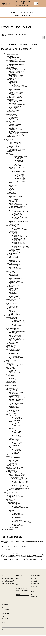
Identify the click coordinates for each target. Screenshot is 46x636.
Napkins (9, 263)
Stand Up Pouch (14, 234)
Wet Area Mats (14, 464)
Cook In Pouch (14, 227)
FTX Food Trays (17, 214)
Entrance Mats (14, 460)
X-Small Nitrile (17, 436)
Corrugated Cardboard (16, 496)
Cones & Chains (14, 350)
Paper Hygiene (11, 367)
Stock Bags (10, 127)
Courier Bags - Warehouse (14, 493)
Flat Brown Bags (14, 277)
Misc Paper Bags (15, 281)
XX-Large (16, 435)
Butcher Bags (14, 109)
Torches (12, 354)
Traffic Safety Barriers (16, 356)
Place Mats (13, 311)
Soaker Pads (13, 231)
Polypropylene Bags (15, 59)
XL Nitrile (15, 434)
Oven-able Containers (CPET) (18, 204)
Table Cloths (13, 313)
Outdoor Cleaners (15, 407)
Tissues (9, 374)
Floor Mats (10, 456)
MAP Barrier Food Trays (20, 217)
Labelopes (13, 510)
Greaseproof (13, 260)
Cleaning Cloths (11, 411)
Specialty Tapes (17, 524)
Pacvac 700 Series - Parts (20, 480)
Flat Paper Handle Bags (16, 278)
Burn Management (18, 320)
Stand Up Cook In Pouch (20, 229)
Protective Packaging (13, 495)
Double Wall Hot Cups (19, 170)
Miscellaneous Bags (15, 90)
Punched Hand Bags (16, 93)
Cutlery (9, 184)
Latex (11, 421)
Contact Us (19, 2)
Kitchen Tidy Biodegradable (17, 70)
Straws (9, 304)
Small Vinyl (16, 452)
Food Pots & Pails (15, 197)
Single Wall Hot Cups (19, 171)
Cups (8, 153)
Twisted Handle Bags (16, 96)
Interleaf (12, 371)
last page (41, 554)
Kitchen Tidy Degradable (17, 71)
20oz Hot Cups (21, 181)
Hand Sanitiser (11, 381)
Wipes (9, 491)
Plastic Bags (10, 99)
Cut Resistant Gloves (16, 335)
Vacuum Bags (14, 296)
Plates (12, 302)
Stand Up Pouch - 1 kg (19, 235)
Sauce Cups (16, 199)
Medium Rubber (17, 442)
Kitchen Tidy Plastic (15, 72)
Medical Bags (11, 136)
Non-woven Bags (15, 120)
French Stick (13, 289)
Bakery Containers (15, 195)
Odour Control (14, 406)
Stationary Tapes (18, 525)
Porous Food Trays (18, 220)
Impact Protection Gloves (17, 339)
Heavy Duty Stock (15, 128)
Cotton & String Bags (16, 115)
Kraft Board (13, 202)
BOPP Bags (10, 152)
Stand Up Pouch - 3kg (19, 241)
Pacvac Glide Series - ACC (20, 481)
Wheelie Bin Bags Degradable (18, 134)
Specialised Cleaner (15, 409)
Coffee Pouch (14, 250)
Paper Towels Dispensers (17, 364)
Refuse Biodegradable (16, 122)
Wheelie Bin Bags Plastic (17, 135)
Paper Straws (14, 306)
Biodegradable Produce (16, 113)
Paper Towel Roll (15, 373)
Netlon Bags (13, 291)
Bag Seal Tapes (11, 138)
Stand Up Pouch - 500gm (20, 242)
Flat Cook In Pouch (18, 228)
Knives (12, 188)
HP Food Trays (17, 216)
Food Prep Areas (18, 403)
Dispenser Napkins (15, 268)
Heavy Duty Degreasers (16, 399)
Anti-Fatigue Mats (15, 457)
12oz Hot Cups (21, 178)
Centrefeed (13, 370)
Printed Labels (14, 527)
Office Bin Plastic (15, 78)
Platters (15, 218)
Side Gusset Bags (15, 252)
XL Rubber (16, 445)
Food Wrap (10, 254)
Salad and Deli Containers (17, 206)
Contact (18, 584)
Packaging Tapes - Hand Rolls (21, 521)
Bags (8, 8)
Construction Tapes (18, 514)
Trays (11, 210)
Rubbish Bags (11, 121)
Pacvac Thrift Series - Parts (20, 486)
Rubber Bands (11, 499)
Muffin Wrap (13, 145)
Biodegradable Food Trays (20, 211)
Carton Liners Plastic (16, 63)
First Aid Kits (13, 318)
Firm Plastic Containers (16, 196)
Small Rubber (17, 441)
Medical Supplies (12, 317)
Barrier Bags (10, 147)
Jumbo (12, 378)
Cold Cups (13, 154)
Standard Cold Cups (18, 166)
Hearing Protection (12, 346)
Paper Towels (11, 368)
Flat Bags (13, 84)
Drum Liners (10, 67)
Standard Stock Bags (16, 129)
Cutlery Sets (13, 185)
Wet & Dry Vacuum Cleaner (17, 489)
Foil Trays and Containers (17, 222)
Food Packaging (19, 8)
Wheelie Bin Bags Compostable (19, 132)
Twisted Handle (14, 285)
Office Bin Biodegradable (17, 75)
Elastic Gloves (14, 416)
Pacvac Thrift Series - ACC (20, 485)
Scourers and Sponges (13, 468)
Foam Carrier (17, 506)
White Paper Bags (18, 88)
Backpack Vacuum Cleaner (17, 474)
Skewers (12, 189)
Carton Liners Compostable (17, 61)
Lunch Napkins (14, 270)
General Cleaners (15, 395)
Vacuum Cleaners (12, 471)
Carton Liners (11, 60)
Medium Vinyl (17, 450)
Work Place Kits (17, 325)
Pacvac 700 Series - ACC (20, 478)
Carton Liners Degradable (17, 64)
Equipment (10, 455)
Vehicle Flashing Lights (16, 357)
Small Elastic (17, 420)
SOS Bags (13, 95)
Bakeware (10, 140)
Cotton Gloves (14, 334)
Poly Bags (13, 292)
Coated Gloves (14, 332)
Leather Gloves (14, 341)
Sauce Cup (20, 160)
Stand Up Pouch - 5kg (19, 243)
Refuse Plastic (14, 125)
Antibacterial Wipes (12, 388)
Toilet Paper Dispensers (16, 366)
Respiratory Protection (13, 348)
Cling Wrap (13, 259)
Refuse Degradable (15, 124)
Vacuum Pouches (15, 249)
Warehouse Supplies (35, 586)
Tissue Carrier (17, 509)
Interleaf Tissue (14, 377)
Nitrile (12, 428)
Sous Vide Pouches (15, 232)
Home (3, 34)
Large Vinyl (16, 449)
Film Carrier (16, 505)
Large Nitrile (16, 430)
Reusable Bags (11, 114)
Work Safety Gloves (12, 329)
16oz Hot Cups (21, 179)
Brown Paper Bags (18, 85)
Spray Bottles (11, 470)
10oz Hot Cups (21, 177)
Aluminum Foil (14, 256)
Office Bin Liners (11, 74)
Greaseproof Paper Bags (20, 86)
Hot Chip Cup (14, 200)
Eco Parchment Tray (16, 142)
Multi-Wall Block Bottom (16, 92)
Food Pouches (11, 225)
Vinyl (11, 448)
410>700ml (20, 163)
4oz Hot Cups (20, 172)
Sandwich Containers (16, 207)
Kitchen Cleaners (15, 400)
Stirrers (12, 192)
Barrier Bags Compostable (17, 149)
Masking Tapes (17, 518)
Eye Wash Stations (18, 321)
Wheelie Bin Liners (12, 131)
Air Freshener (11, 386)
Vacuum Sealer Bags (16, 110)
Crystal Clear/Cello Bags (17, 100)
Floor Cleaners (14, 393)
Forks (11, 186)
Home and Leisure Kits (19, 323)
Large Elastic (17, 417)
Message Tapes (17, 520)
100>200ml (20, 157)
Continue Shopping (8, 529)
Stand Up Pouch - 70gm (20, 245)
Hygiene (12, 12)
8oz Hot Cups (20, 175)
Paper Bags (10, 79)
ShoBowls (13, 209)
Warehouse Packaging (23, 15)
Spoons (12, 191)
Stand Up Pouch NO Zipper (20, 246)
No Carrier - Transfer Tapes (20, 507)
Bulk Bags (10, 56)
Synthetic (12, 446)
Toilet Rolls (13, 379)
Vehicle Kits (16, 324)
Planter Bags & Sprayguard (14, 97)
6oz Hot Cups (20, 174)
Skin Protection (11, 359)
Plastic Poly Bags (15, 102)
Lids (18, 164)
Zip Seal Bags (14, 107)
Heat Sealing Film (15, 261)
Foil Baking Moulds (15, 143)
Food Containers (11, 193)
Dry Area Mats (14, 459)
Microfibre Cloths (12, 466)
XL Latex (15, 427)
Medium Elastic (17, 418)
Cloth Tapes (16, 513)
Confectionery (14, 275)
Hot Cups (13, 168)
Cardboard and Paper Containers (19, 221)
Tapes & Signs (14, 353)
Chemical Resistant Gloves (17, 331)
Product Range (9, 34)
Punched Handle (14, 284)
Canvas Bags (14, 117)
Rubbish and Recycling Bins (15, 467)
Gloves (9, 414)
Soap (8, 384)
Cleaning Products (12, 389)
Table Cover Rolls (15, 314)
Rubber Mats (13, 461)
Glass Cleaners (14, 396)
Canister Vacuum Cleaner (17, 475)
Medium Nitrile (17, 431)
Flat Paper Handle (15, 89)
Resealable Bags (15, 295)
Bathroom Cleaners (15, 391)
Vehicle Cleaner (14, 410)
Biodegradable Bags (12, 54)
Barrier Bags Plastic (15, 150)
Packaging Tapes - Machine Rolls (22, 523)
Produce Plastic (17, 106)
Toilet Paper (10, 375)
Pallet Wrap (13, 498)
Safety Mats (13, 463)
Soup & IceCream (15, 224)
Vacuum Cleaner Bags (16, 473)
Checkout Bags (14, 274)
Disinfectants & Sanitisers (17, 392)
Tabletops (10, 309)
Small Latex (16, 425)
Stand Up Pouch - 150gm (20, 238)
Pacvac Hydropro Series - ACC (21, 484)
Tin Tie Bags (13, 253)
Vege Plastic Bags (15, 298)
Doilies (12, 310)
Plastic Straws (14, 307)
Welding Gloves (14, 342)
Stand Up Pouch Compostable (21, 247)
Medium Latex (17, 424)
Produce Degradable (19, 104)
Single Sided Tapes (15, 511)
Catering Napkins (15, 264)
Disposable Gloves (15, 336)
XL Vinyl (15, 453)
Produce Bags (14, 103)
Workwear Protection (13, 328)
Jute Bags (13, 118)
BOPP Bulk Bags (15, 57)
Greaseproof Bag (15, 279)
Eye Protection (11, 343)
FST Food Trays (17, 213)
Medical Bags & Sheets (16, 327)
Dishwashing (16, 402)
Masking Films (17, 517)
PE (11, 438)
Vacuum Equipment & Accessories (19, 488)
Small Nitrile (16, 432)
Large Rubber (17, 443)
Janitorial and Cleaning (27, 12)
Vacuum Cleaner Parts (16, 477)
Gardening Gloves (15, 338)
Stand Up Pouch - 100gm (20, 236)
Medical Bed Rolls (12, 382)
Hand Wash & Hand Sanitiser (18, 398)
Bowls (12, 300)
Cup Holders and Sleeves (17, 167)
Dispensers (10, 363)
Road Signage (14, 352)
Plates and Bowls (12, 299)
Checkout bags (14, 82)
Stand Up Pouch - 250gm (20, 239)
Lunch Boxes (14, 203)
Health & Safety (34, 8)
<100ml (19, 159)
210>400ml (20, 161)
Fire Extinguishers (12, 360)
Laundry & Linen (14, 404)
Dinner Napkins (14, 267)
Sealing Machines (12, 303)
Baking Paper (14, 257)
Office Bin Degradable (16, 77)
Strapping (10, 500)
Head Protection (11, 345)
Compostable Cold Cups (20, 156)
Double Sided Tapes (15, 503)
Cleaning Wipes (11, 413)
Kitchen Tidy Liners (12, 68)
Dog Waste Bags (11, 65)
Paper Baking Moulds (16, 146)
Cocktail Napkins (15, 266)
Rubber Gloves (14, 439)
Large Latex (16, 423)
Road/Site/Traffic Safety (13, 349)
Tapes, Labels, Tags (12, 502)
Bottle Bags (13, 81)
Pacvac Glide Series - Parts (20, 482)
